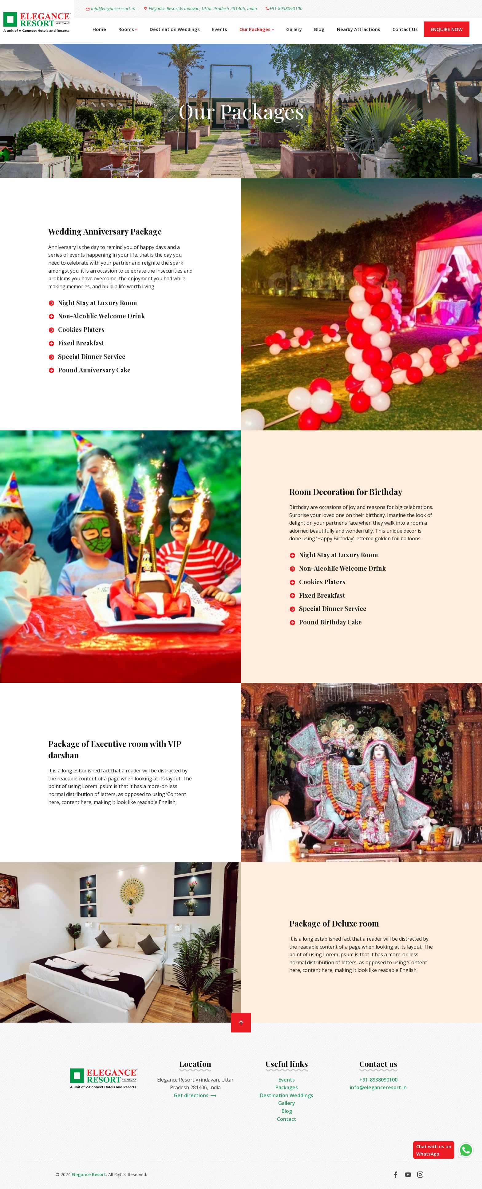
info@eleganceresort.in (110, 9)
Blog (319, 29)
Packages (286, 1087)
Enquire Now (447, 29)
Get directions (195, 1095)
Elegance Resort (89, 1174)
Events (219, 29)
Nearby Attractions (358, 29)
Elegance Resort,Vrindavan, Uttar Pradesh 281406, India (200, 8)
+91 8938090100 (283, 8)
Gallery (294, 29)
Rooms (127, 29)
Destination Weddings (175, 29)
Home (99, 29)
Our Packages (256, 29)
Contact (286, 1119)
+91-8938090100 (378, 1079)
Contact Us (405, 29)
